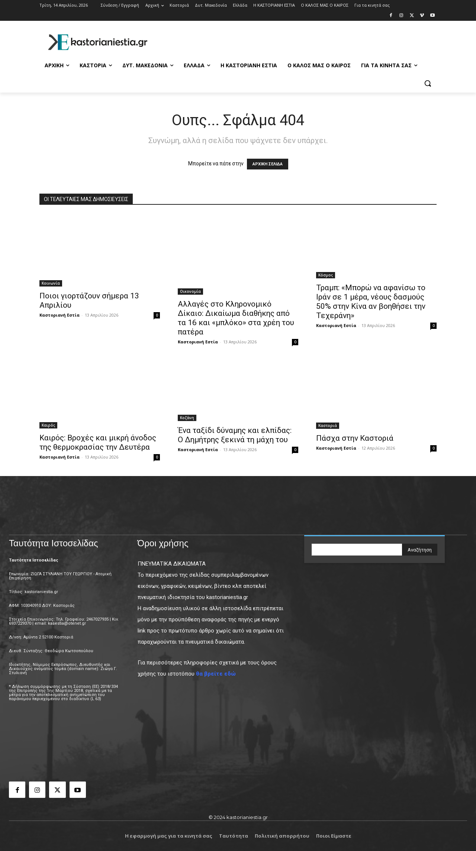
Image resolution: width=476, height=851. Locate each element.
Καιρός (48, 425)
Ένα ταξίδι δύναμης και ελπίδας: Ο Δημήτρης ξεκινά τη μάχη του (235, 435)
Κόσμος (325, 275)
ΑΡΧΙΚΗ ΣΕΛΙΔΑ (268, 164)
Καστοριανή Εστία (59, 315)
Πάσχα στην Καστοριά (354, 438)
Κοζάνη (187, 417)
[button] (428, 83)
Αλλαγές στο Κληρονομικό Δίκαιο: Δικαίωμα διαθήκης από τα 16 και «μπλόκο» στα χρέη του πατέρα (236, 318)
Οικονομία (190, 291)
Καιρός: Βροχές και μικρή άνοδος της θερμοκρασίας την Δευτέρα (97, 442)
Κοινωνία (51, 283)
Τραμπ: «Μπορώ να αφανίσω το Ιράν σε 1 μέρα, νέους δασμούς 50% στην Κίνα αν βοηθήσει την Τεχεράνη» (370, 301)
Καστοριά (327, 425)
